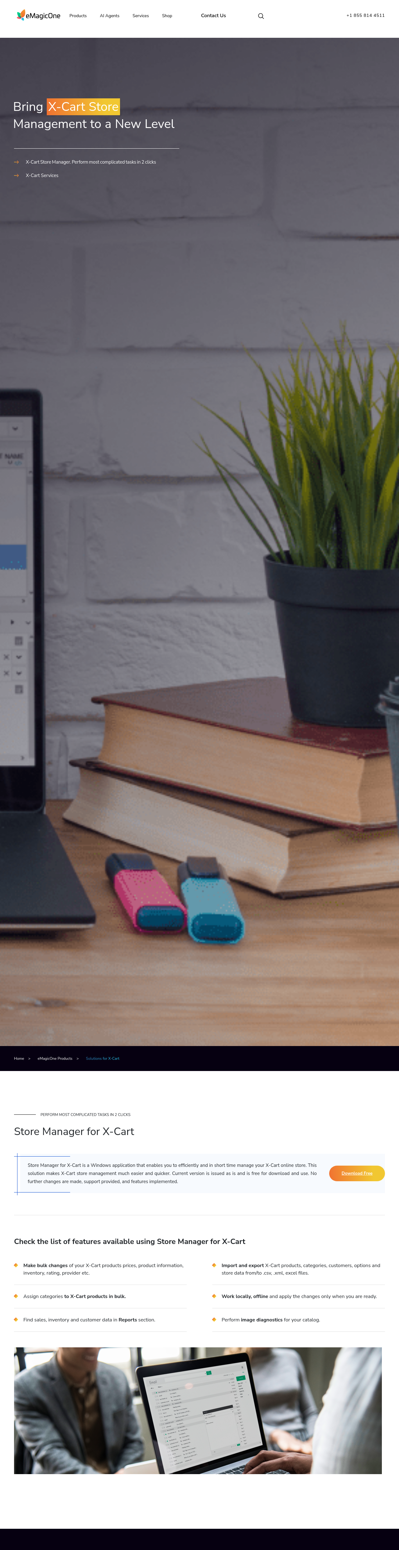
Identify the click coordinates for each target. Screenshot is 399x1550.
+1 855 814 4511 (366, 15)
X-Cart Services (42, 175)
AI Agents (113, 16)
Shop (170, 16)
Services (144, 16)
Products (81, 16)
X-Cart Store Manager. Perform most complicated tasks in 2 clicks (91, 162)
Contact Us (216, 16)
